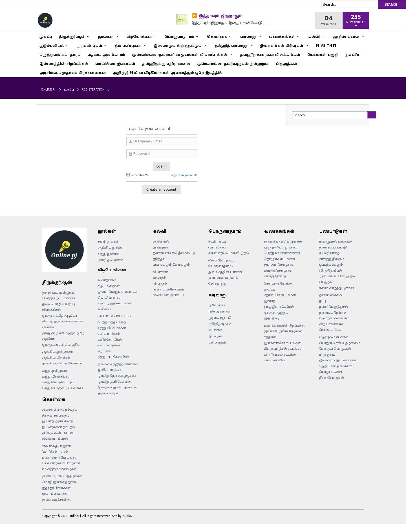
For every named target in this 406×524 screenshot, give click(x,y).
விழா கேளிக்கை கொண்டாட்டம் (331, 327)
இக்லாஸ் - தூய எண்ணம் (338, 360)
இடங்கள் (215, 330)
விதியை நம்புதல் (55, 438)
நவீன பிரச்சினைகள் (168, 289)
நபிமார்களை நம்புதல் (58, 427)
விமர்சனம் (161, 272)
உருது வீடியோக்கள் (112, 328)
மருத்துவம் (327, 354)
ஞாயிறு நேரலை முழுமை (117, 375)
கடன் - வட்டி (217, 241)
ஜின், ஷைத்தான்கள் (57, 499)
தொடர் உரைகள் (110, 297)
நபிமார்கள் (217, 305)
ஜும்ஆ (269, 289)
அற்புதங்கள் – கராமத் (58, 432)
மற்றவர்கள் (217, 342)
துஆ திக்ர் (271, 318)
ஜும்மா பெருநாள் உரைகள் (118, 291)
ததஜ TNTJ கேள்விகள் (113, 357)
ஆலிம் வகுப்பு (108, 393)
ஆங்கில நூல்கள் (111, 247)
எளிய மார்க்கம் (109, 345)
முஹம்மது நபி (220, 317)
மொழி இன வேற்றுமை (59, 482)
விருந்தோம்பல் (330, 270)
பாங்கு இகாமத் (275, 276)
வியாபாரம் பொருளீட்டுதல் (228, 253)
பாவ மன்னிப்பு (275, 360)
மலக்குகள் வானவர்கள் (59, 469)
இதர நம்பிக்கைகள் (56, 488)
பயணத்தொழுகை (278, 270)
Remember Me (137, 175)
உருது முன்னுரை (55, 370)
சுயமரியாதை (329, 253)
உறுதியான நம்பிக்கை (335, 366)
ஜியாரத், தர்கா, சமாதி (58, 421)
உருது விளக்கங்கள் (56, 376)
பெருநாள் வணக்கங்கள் (282, 253)
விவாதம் (159, 277)
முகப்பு (69, 89)
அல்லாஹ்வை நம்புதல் (60, 409)
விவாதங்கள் (107, 280)
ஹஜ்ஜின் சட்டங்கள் (279, 306)
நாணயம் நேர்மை (332, 312)
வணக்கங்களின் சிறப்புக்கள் (285, 325)
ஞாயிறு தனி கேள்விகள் (115, 381)
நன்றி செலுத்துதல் (333, 306)
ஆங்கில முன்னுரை (57, 352)
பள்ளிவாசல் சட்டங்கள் (281, 354)
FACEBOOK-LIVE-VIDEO (114, 316)
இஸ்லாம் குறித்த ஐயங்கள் (118, 364)
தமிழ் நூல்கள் (108, 241)
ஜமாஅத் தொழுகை (279, 264)
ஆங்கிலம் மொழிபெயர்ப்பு (62, 363)
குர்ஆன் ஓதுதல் (276, 312)
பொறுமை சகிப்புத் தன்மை (339, 343)
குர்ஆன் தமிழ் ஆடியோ (59, 315)
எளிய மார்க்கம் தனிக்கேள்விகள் (110, 336)
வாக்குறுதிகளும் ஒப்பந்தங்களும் (331, 262)
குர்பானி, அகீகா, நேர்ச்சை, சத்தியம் (283, 334)
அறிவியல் (161, 241)
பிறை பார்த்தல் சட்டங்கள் (283, 348)
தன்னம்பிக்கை (330, 295)
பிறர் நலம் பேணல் (333, 337)
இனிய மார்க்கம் (109, 370)
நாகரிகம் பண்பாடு (333, 247)
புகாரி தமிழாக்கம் (110, 260)
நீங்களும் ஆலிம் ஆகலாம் (118, 387)
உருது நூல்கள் (108, 254)
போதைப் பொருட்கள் (335, 348)
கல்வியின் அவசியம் (168, 295)
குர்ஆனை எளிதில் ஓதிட (61, 344)
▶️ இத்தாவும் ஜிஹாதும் (216, 16)
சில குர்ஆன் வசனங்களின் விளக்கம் (62, 324)
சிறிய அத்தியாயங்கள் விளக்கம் (115, 306)
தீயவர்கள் (216, 336)
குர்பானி (104, 351)
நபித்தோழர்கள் (220, 324)
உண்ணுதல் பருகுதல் (335, 241)
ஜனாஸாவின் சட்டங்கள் (282, 343)
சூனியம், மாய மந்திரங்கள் (62, 476)
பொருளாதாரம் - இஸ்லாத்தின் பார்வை (225, 269)
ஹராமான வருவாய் (223, 277)
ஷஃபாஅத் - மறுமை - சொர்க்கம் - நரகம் (57, 449)
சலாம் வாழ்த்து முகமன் (336, 288)
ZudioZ (127, 516)
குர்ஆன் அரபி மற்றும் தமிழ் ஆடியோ (63, 336)
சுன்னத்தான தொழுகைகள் (284, 241)
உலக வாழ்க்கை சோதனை (61, 463)
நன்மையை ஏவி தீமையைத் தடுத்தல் (174, 256)
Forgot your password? (183, 175)
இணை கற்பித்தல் (55, 415)
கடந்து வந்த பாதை (112, 322)
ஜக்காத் (269, 301)
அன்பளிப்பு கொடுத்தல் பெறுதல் (337, 279)
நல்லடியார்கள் (220, 311)
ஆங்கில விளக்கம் (56, 357)
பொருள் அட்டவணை (58, 298)
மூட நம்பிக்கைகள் (55, 493)
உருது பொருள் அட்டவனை (62, 388)
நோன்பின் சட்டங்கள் (280, 295)
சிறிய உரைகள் (109, 286)
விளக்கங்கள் (51, 309)
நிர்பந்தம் (160, 283)
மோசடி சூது (217, 283)
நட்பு (322, 301)
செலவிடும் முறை (221, 260)
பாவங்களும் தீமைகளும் (171, 264)
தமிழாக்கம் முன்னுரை (59, 292)
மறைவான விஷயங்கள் (60, 457)
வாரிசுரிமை (217, 247)
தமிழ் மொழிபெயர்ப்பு (58, 304)
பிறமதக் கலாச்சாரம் (334, 318)
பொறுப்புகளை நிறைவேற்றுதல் (331, 374)
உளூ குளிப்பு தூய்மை (280, 247)
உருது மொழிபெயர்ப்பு (59, 382)
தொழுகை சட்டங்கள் (279, 259)
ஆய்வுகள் (160, 247)
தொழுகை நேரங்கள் (279, 283)
